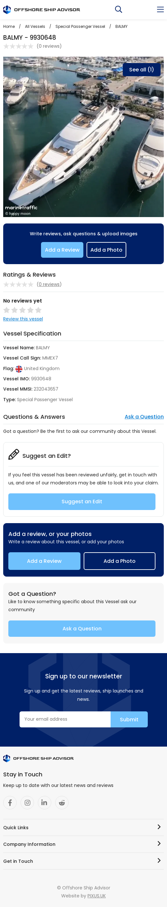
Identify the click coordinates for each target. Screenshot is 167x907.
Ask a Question (144, 416)
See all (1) (141, 69)
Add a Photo (106, 250)
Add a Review (62, 250)
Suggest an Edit (82, 501)
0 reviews (49, 46)
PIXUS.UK (97, 896)
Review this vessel (23, 319)
